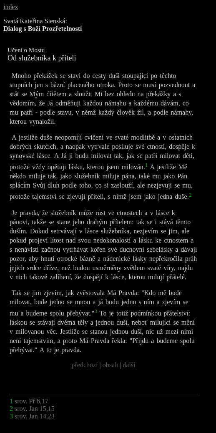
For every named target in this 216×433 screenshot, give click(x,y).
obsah (110, 364)
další (129, 364)
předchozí (84, 364)
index (10, 6)
